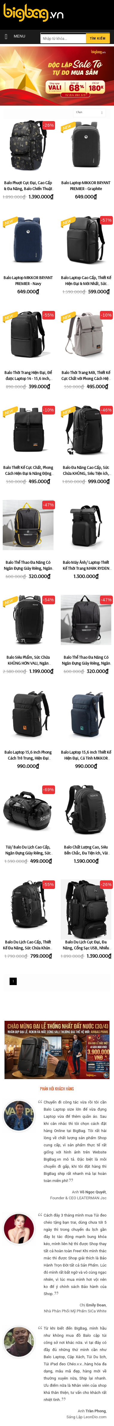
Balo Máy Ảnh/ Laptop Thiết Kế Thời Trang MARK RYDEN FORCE (86, 568)
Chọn (79, 112)
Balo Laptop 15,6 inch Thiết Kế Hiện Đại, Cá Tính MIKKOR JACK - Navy (86, 758)
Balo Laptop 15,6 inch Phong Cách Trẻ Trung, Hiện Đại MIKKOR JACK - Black (27, 758)
